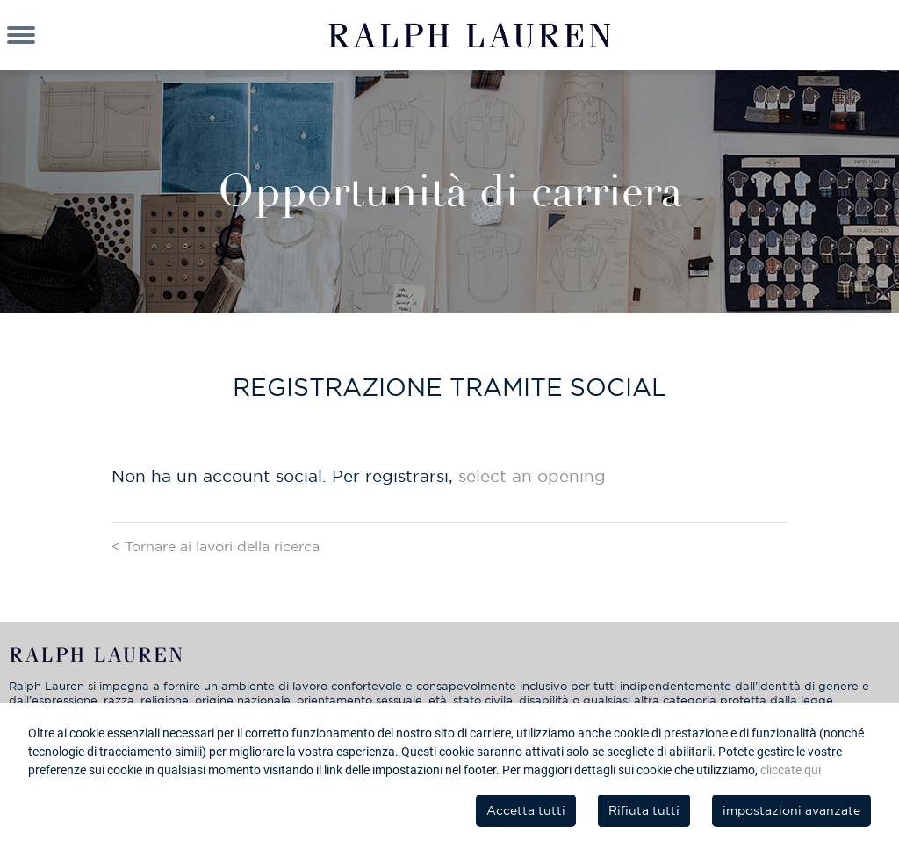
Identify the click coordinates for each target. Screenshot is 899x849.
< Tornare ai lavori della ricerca (215, 546)
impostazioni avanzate (791, 810)
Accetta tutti (525, 810)
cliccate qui (790, 770)
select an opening (532, 476)
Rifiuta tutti (644, 810)
